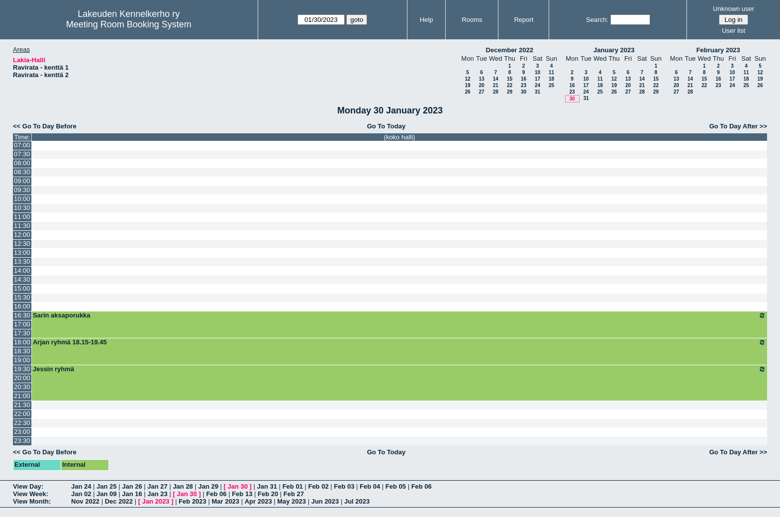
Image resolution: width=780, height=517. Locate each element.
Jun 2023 (325, 501)
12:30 (22, 243)
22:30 (22, 422)
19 (467, 85)
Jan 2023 (156, 501)
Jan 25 (106, 486)
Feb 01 (293, 486)
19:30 (22, 369)
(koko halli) (399, 137)
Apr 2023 (258, 501)
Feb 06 (421, 486)
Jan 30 (238, 486)
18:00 (22, 342)
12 (467, 79)
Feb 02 (318, 486)
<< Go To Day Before (45, 126)
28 (495, 92)
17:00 (22, 324)
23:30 (22, 440)
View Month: (32, 501)
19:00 (22, 360)
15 (509, 79)
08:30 (22, 172)
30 (523, 92)
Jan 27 (157, 486)
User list (733, 30)
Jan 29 (208, 486)
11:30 (22, 225)
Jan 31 (267, 486)
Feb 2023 (192, 501)
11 (551, 72)
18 (551, 79)
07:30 (22, 154)
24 (537, 85)
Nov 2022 (85, 501)
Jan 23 (157, 494)
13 (481, 79)
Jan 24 (81, 486)
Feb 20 (268, 494)
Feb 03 (344, 486)
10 (537, 72)
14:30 (22, 279)
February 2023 (718, 50)
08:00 (22, 163)
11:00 (22, 216)
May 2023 (291, 501)
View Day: (28, 486)
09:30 (22, 190)
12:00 (22, 234)
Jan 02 (81, 494)
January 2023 (613, 50)
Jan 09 (106, 494)
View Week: (30, 494)
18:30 (22, 351)
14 (495, 79)
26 (467, 92)
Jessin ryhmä (399, 369)
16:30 (22, 315)
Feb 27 (294, 494)
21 (495, 85)
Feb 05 (396, 486)
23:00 (22, 431)
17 (537, 79)
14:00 (22, 270)
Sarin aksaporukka (399, 315)
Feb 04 (370, 486)
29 (509, 92)
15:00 (22, 288)
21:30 (22, 405)
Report (523, 19)
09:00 (22, 181)
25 (551, 85)
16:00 (22, 306)
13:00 (22, 252)
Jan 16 (132, 494)
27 (481, 92)
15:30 (22, 297)
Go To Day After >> (738, 126)
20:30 (22, 387)
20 (481, 85)
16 (523, 79)
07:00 (22, 145)
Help (426, 19)
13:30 (22, 261)
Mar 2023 (225, 501)
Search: (597, 19)
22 (509, 85)
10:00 (22, 199)
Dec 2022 (119, 501)
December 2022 (509, 50)
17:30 (22, 333)
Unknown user (733, 8)
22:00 (22, 413)
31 (537, 92)
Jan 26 (132, 486)
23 (523, 85)
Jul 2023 (357, 501)
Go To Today (386, 126)
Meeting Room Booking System (129, 24)
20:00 (22, 378)
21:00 (22, 396)
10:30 (22, 207)
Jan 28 (183, 486)
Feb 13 (242, 494)
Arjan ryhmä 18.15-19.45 (399, 342)
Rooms (472, 19)
